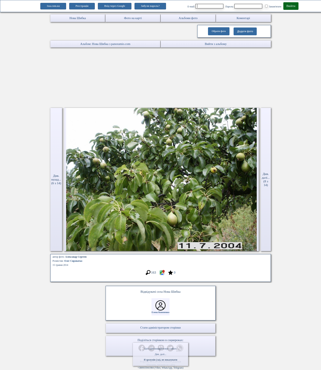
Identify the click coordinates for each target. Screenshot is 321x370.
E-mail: (205, 6)
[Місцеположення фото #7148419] (162, 274)
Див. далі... (160, 354)
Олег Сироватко (73, 260)
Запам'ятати (273, 6)
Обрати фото (219, 31)
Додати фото (245, 31)
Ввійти (290, 6)
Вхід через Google (114, 5)
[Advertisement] (123, 78)
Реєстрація (82, 5)
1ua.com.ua (53, 5)
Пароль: (243, 6)
